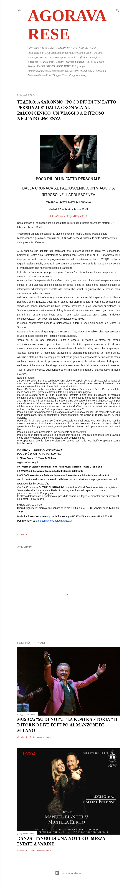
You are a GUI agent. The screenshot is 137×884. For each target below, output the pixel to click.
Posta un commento (40, 737)
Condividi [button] (22, 534)
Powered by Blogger (68, 873)
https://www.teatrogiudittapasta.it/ (68, 216)
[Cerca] (118, 9)
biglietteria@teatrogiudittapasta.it (53, 520)
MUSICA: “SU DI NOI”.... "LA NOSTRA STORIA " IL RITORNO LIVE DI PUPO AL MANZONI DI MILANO (67, 725)
